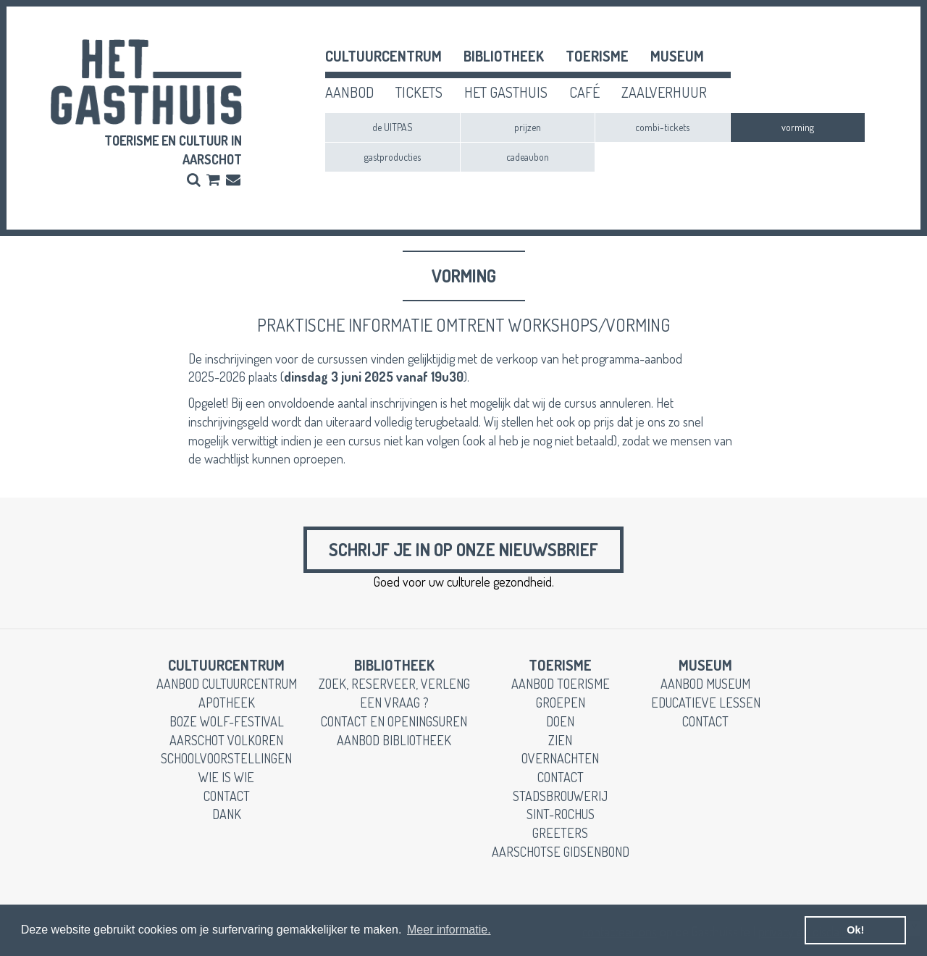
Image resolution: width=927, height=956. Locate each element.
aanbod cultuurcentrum (226, 684)
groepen (560, 702)
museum (677, 55)
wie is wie (226, 777)
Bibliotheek (504, 55)
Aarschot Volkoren (226, 740)
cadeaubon (527, 157)
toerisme (597, 55)
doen (560, 721)
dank (226, 814)
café (584, 92)
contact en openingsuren (394, 721)
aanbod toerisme (560, 684)
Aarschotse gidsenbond (560, 852)
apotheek (226, 702)
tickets (418, 92)
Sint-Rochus (561, 814)
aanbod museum (705, 684)
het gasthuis (506, 92)
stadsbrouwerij (560, 796)
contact (227, 796)
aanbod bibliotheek (394, 740)
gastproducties (392, 157)
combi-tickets (662, 127)
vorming (797, 127)
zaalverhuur (664, 92)
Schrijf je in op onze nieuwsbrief (463, 549)
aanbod (349, 92)
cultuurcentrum (383, 55)
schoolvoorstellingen (226, 758)
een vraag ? (394, 702)
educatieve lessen (705, 702)
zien (560, 740)
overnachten (560, 758)
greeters (560, 833)
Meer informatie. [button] (449, 929)
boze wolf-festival (226, 721)
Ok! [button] (855, 930)
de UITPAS (392, 127)
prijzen (527, 127)
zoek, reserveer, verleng (394, 684)
